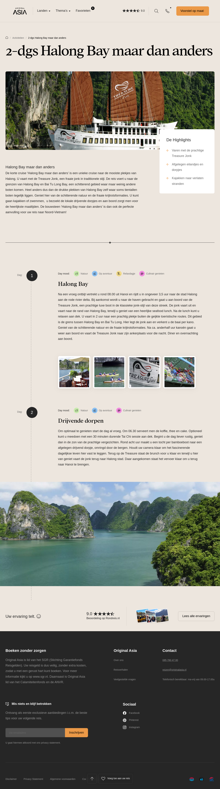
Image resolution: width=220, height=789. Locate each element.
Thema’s (62, 10)
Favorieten (85, 9)
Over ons (117, 660)
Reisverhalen (120, 669)
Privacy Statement (33, 779)
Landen (42, 10)
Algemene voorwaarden (62, 779)
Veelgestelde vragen (125, 679)
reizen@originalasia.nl (177, 669)
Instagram (133, 730)
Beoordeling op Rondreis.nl (103, 618)
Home (7, 37)
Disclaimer (11, 779)
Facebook (133, 714)
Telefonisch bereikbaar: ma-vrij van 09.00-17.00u (188, 679)
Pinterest (132, 722)
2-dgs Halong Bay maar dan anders (47, 37)
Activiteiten (18, 37)
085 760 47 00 (172, 660)
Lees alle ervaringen (196, 616)
